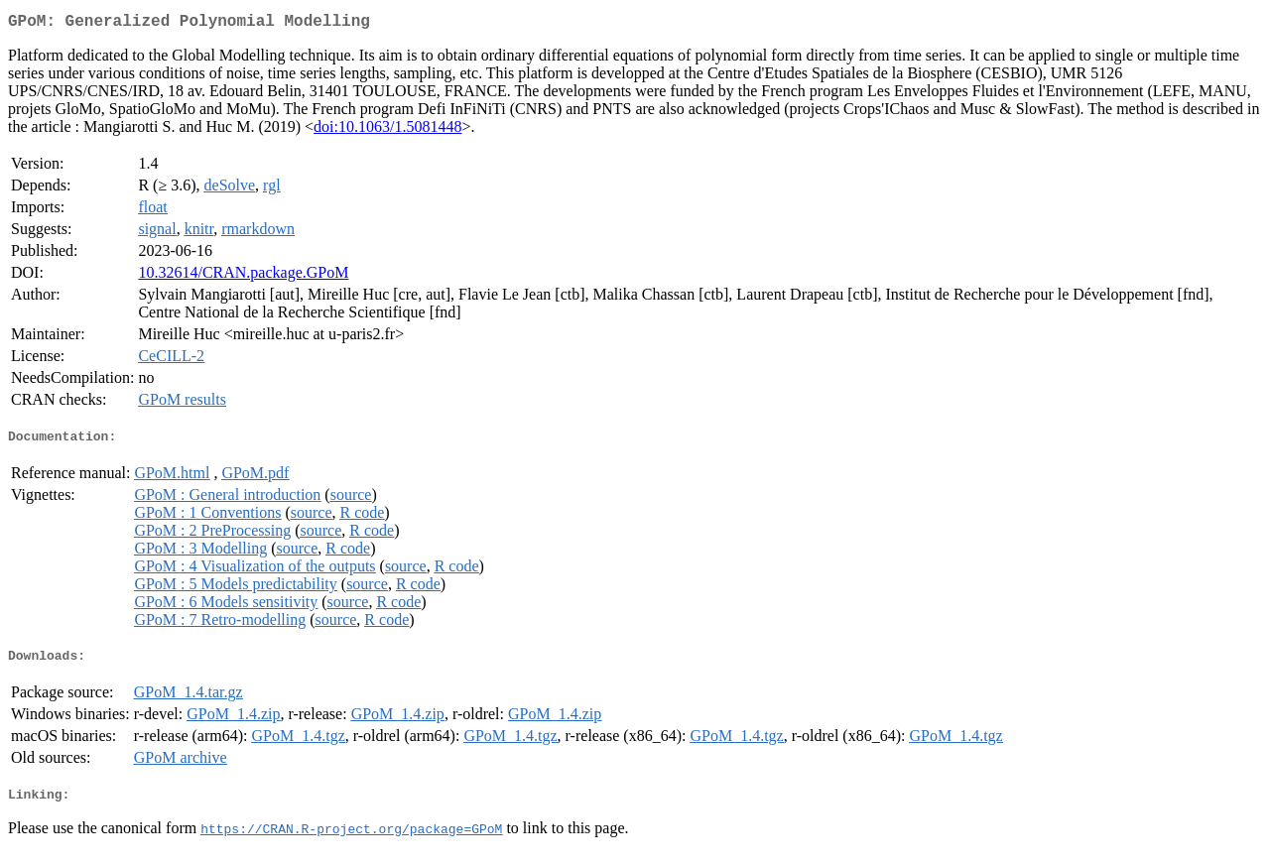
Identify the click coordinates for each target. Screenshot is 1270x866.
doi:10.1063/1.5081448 (387, 130)
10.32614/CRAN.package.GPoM (243, 276)
